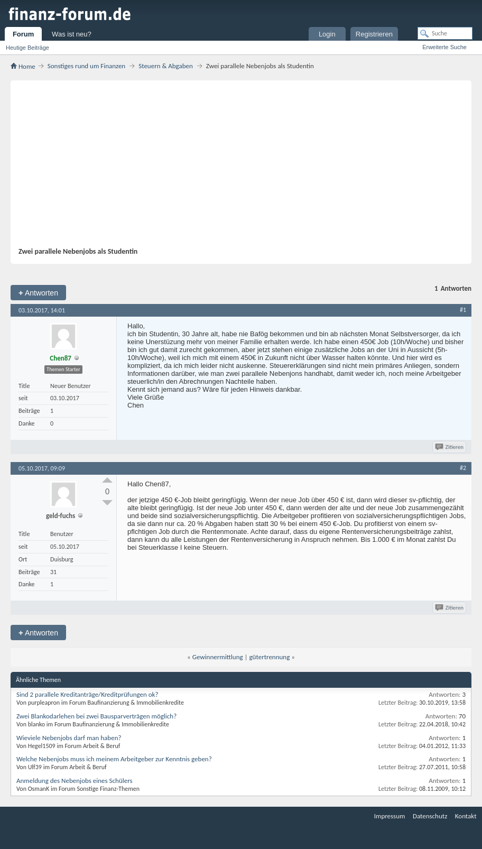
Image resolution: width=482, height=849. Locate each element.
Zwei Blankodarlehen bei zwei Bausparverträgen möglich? (96, 716)
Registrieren (374, 34)
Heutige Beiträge (27, 47)
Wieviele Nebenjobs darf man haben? (69, 738)
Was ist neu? (71, 34)
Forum (23, 34)
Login (327, 34)
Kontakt (466, 816)
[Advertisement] (235, 168)
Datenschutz (430, 816)
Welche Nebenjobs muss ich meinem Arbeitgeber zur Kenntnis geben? (114, 759)
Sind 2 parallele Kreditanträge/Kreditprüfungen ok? (87, 694)
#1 (463, 309)
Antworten (38, 292)
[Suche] (445, 33)
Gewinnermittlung (217, 657)
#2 (463, 468)
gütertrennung (269, 657)
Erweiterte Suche (444, 47)
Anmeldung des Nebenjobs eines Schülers (74, 781)
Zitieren (450, 447)
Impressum (389, 816)
